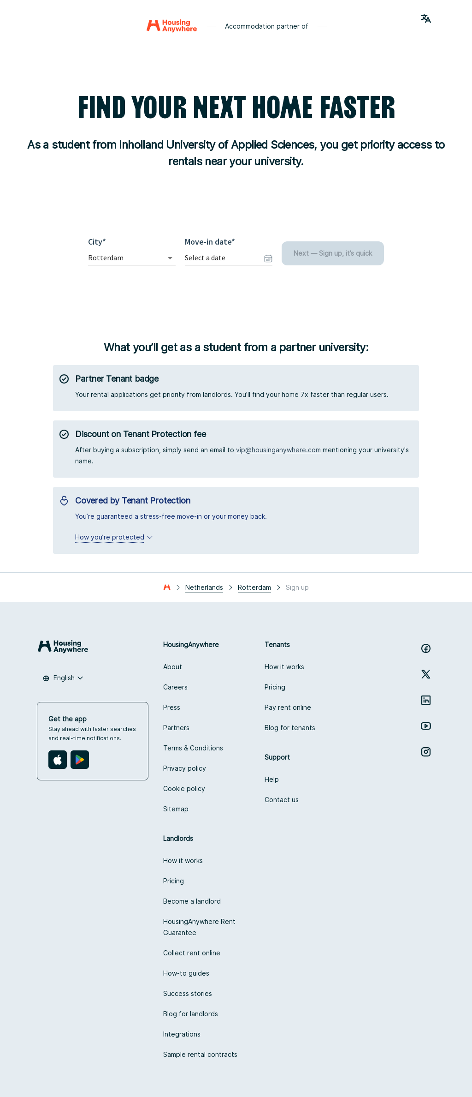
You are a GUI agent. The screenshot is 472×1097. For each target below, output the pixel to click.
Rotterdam (254, 587)
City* (99, 241)
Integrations (182, 1034)
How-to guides (186, 973)
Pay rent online (288, 707)
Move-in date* (210, 241)
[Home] (172, 25)
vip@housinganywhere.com (278, 450)
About (172, 667)
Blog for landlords (190, 1014)
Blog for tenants (290, 727)
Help (272, 779)
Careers (175, 687)
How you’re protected (114, 537)
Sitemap (176, 809)
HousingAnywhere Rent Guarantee (199, 926)
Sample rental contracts (200, 1054)
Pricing (275, 687)
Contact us (282, 799)
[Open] (170, 258)
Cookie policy (184, 788)
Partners (176, 727)
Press (171, 707)
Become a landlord (192, 901)
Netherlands (204, 587)
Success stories (187, 993)
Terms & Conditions (193, 748)
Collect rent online (191, 953)
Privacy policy (184, 768)
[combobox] (119, 258)
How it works (284, 667)
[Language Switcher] (426, 18)
